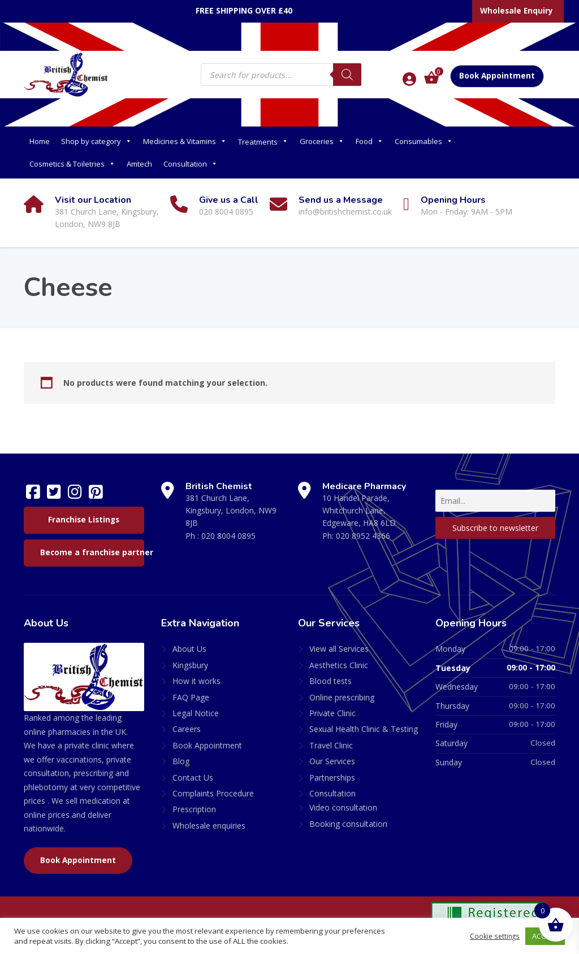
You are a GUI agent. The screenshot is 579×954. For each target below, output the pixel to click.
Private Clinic (332, 713)
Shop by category (96, 141)
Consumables (424, 141)
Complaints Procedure (213, 793)
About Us (189, 648)
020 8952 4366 (363, 535)
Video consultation (343, 807)
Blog (180, 761)
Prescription (194, 809)
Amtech (139, 164)
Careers (186, 729)
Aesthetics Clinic (338, 665)
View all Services (339, 648)
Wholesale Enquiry (516, 11)
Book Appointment (497, 76)
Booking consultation (348, 823)
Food (369, 141)
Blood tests (330, 681)
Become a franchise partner (92, 552)
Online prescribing (341, 697)
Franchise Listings (83, 520)
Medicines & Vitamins (185, 141)
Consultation (190, 164)
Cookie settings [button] (493, 936)
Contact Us (192, 777)
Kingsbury (190, 665)
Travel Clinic (331, 745)
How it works (196, 681)
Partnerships (332, 777)
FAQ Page (190, 697)
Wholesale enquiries (208, 825)
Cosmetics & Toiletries (72, 164)
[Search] (347, 74)
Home (39, 141)
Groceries (322, 141)
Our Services (332, 761)
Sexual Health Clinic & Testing (363, 729)
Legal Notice (195, 713)
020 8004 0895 (228, 535)
